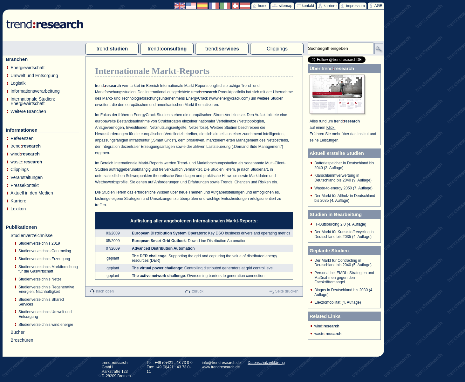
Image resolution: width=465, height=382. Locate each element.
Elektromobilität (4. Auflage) (337, 302)
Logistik (17, 83)
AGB (378, 5)
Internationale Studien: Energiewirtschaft (32, 101)
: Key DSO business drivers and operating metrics (211, 233)
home (263, 5)
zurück (197, 291)
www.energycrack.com (229, 98)
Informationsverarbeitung (35, 91)
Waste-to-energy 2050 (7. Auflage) (343, 188)
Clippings (19, 169)
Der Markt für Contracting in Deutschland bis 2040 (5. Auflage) (343, 262)
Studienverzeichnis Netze (39, 279)
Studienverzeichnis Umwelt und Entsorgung (45, 314)
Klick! (331, 127)
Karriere (18, 201)
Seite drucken (286, 291)
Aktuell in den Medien (31, 193)
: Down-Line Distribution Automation (189, 241)
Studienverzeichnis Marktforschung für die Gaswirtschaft (48, 269)
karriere (330, 5)
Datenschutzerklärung (266, 362)
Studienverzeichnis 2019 (39, 243)
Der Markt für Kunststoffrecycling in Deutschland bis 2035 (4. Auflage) (344, 234)
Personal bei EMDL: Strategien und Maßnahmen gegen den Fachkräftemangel (344, 277)
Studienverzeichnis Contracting (44, 251)
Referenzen (21, 138)
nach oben (105, 291)
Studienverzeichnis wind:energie (45, 324)
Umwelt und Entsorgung (34, 75)
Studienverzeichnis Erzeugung (44, 259)
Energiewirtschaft (27, 67)
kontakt (308, 5)
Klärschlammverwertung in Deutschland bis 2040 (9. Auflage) (343, 177)
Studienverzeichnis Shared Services (41, 301)
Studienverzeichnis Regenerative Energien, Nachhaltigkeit (46, 289)
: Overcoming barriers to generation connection (198, 275)
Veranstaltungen (26, 177)
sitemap (285, 5)
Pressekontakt (24, 185)
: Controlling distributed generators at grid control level (203, 268)
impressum (355, 5)
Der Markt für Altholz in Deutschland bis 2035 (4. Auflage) (344, 198)
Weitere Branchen (28, 111)
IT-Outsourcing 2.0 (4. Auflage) (340, 224)
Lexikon (18, 209)
